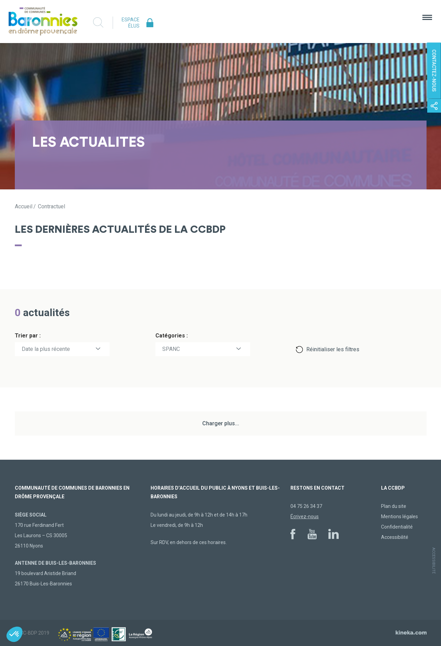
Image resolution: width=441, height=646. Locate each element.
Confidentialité (397, 527)
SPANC (171, 349)
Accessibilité (394, 537)
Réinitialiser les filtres (332, 349)
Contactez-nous (434, 71)
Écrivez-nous (304, 516)
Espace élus (131, 23)
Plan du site (393, 506)
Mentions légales (399, 516)
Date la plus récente (46, 349)
